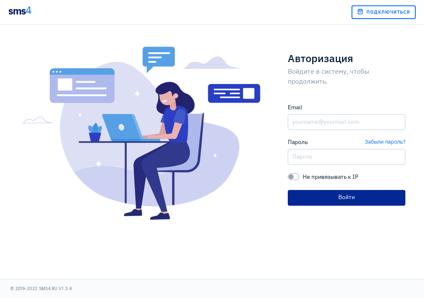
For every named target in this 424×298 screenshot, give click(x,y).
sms (19, 10)
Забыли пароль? (385, 142)
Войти (346, 197)
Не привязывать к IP (330, 177)
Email (295, 108)
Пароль (298, 142)
